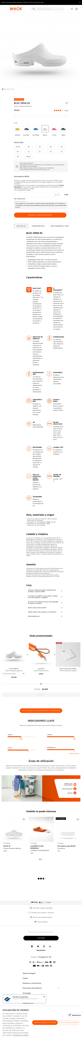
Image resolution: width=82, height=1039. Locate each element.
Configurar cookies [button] (20, 1035)
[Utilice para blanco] (45, 130)
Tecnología (27, 993)
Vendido (41, 695)
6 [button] (13, 89)
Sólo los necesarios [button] (69, 1022)
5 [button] (11, 89)
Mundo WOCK (28, 1003)
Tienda (25, 978)
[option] (39, 54)
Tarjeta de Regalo (29, 973)
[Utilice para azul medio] (35, 130)
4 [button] (9, 89)
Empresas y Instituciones (32, 983)
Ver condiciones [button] (19, 199)
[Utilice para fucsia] (54, 130)
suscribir (41, 938)
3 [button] (6, 89)
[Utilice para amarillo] (17, 130)
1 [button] (2, 89)
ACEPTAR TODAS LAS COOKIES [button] (45, 1022)
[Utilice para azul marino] (26, 130)
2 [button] (4, 89)
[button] (17, 147)
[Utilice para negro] (63, 130)
